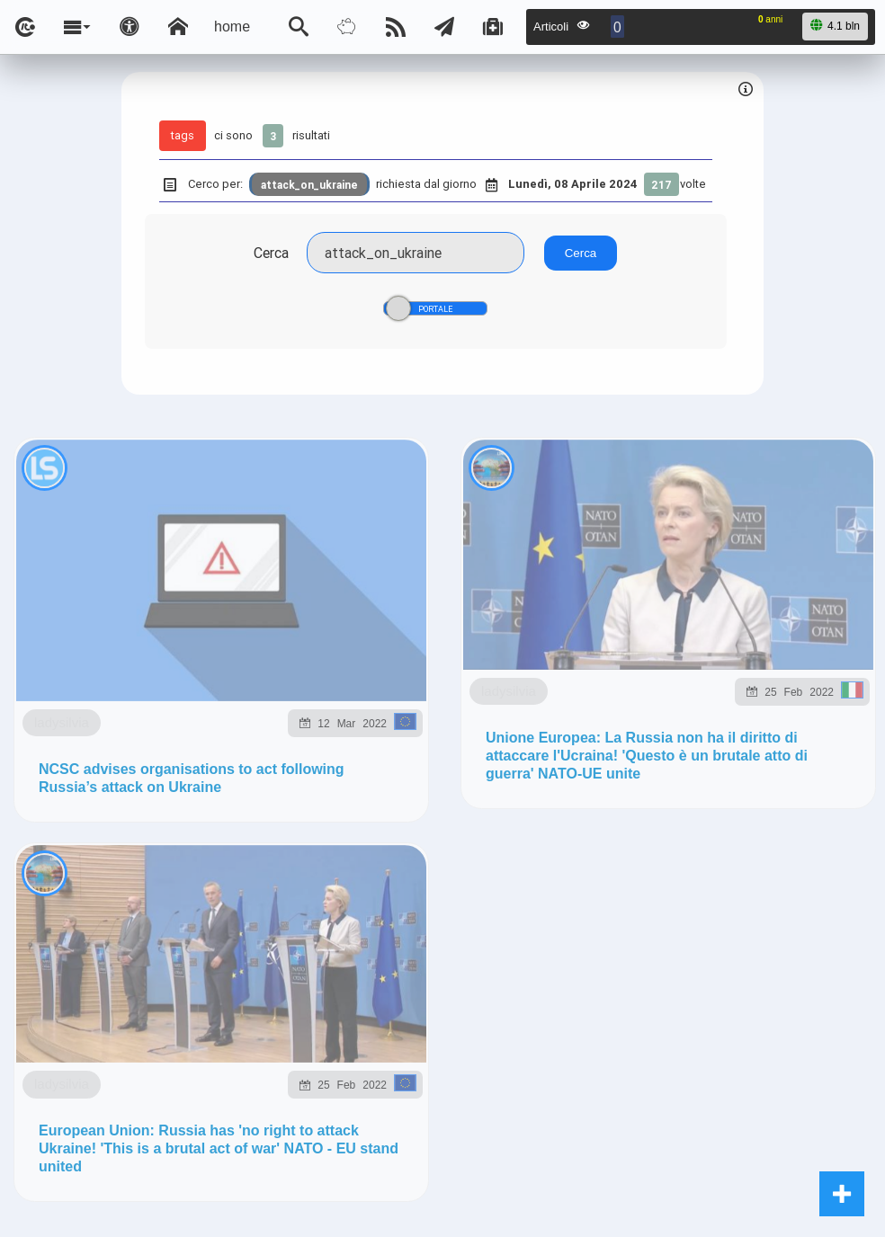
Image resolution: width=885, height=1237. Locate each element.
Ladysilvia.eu (470, 1049)
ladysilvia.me (697, 1049)
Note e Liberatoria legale (650, 1180)
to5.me (179, 1091)
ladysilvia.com (255, 1049)
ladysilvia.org (584, 1049)
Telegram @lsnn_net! (678, 889)
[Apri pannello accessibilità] (129, 27)
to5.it (241, 1091)
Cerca (271, 253)
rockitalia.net (89, 1091)
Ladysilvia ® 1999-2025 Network (355, 1180)
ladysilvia (148, 609)
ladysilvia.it (365, 1049)
